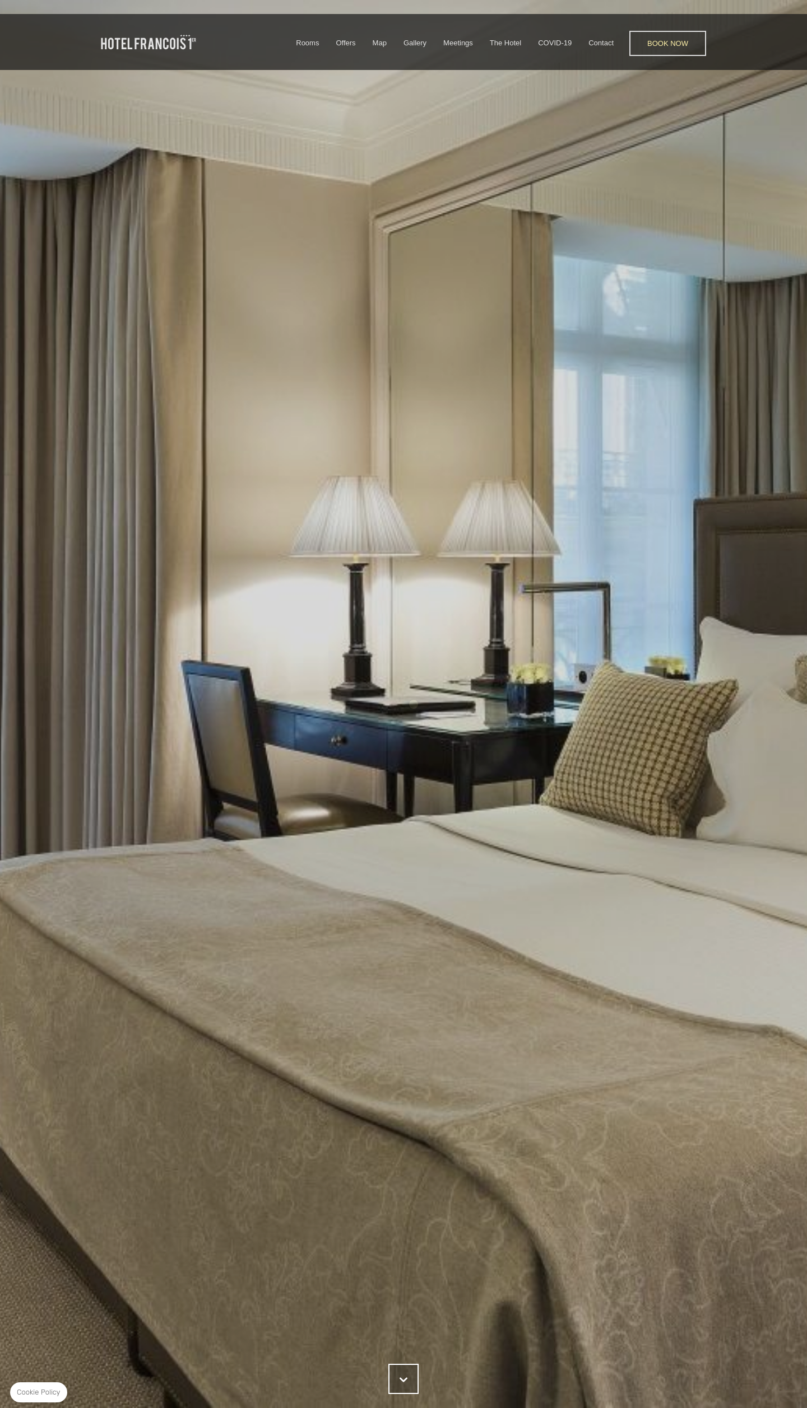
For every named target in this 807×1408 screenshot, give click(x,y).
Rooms (307, 42)
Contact (601, 42)
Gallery (415, 42)
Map (380, 42)
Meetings (458, 42)
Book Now (667, 43)
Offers (345, 42)
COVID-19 (555, 42)
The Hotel (505, 42)
